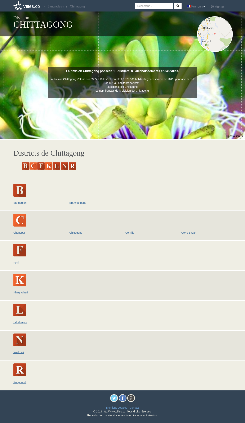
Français (196, 6)
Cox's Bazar (188, 232)
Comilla (129, 232)
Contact (134, 407)
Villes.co (31, 6)
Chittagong (75, 232)
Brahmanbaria (77, 202)
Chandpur (19, 232)
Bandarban (20, 202)
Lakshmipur (20, 322)
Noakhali (18, 352)
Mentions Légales (116, 407)
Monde (218, 6)
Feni (16, 262)
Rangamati (19, 382)
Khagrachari (20, 292)
